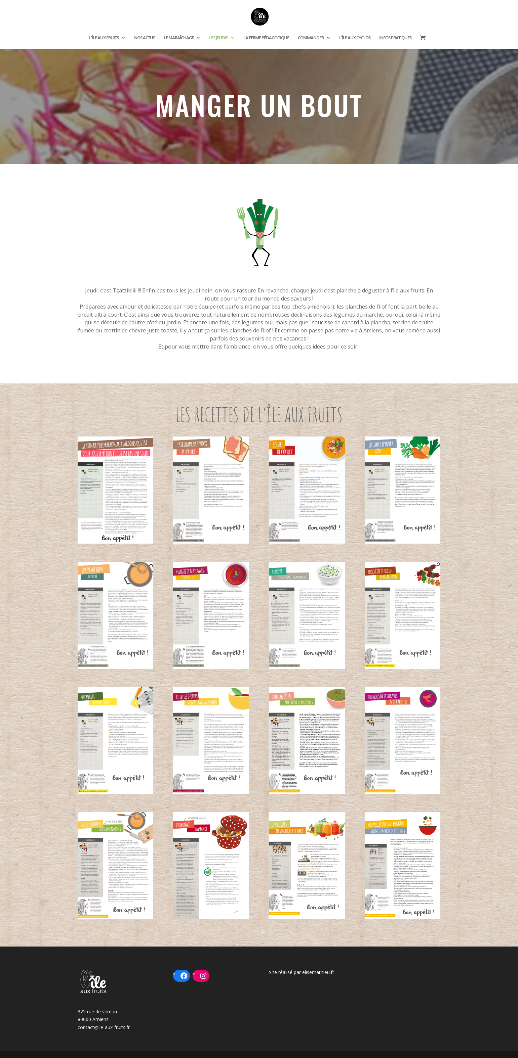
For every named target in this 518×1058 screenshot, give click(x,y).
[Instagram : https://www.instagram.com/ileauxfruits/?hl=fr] (203, 976)
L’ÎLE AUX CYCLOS (354, 38)
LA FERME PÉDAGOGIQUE (266, 38)
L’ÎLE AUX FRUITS (104, 38)
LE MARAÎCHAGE (179, 38)
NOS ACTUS (144, 38)
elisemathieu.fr (318, 972)
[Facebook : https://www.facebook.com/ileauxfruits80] (184, 976)
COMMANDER (311, 38)
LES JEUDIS (218, 38)
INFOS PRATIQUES (395, 38)
